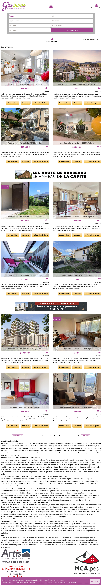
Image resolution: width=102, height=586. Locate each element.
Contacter (25, 103)
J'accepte (94, 581)
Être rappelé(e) (12, 103)
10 (59, 435)
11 (64, 435)
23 (78, 435)
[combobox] (30, 16)
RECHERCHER (72, 30)
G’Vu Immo (14, 453)
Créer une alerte (95, 6)
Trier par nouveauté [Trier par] (92, 39)
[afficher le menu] (51, 6)
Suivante (85, 435)
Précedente (17, 435)
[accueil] (18, 6)
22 (73, 435)
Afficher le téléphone (41, 103)
